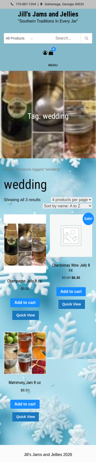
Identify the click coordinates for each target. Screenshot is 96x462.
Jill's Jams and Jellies (48, 14)
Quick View (25, 315)
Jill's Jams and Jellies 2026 (48, 454)
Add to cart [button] (24, 302)
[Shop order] (67, 206)
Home (9, 169)
